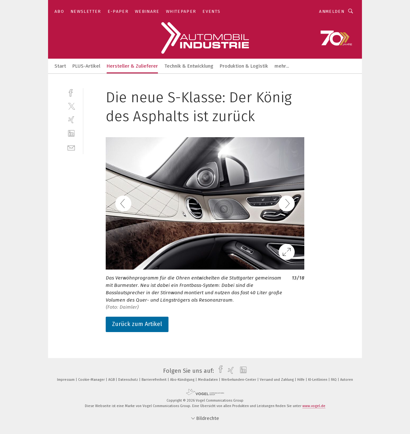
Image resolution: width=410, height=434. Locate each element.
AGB (112, 380)
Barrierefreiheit (155, 380)
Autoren (346, 380)
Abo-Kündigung (182, 380)
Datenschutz (128, 380)
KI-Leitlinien (318, 380)
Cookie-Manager (92, 380)
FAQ (334, 380)
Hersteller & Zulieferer (132, 66)
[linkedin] (71, 133)
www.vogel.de (313, 406)
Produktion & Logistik (244, 66)
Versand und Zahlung (277, 380)
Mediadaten (208, 380)
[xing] (71, 120)
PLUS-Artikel (86, 66)
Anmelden (331, 11)
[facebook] (71, 92)
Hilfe (301, 380)
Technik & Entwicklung (188, 66)
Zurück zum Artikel (137, 324)
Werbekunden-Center (239, 380)
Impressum (66, 380)
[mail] (71, 147)
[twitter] (71, 106)
